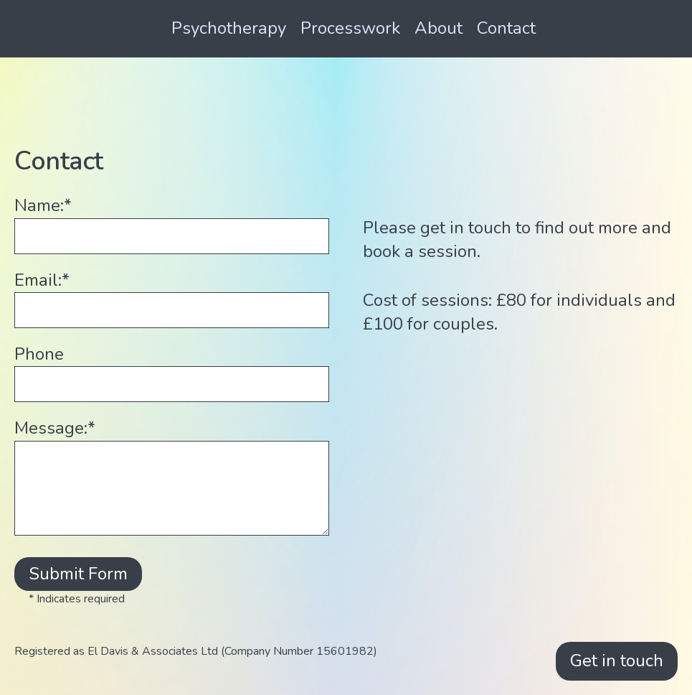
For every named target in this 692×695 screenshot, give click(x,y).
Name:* (43, 205)
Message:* (54, 427)
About (438, 28)
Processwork (350, 28)
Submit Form (78, 573)
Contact (506, 28)
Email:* (42, 280)
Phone (39, 353)
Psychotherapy (228, 28)
